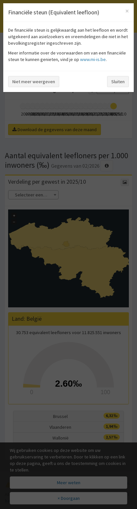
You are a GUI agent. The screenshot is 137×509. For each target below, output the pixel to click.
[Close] (127, 11)
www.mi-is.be (93, 59)
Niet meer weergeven (33, 82)
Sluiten (118, 82)
